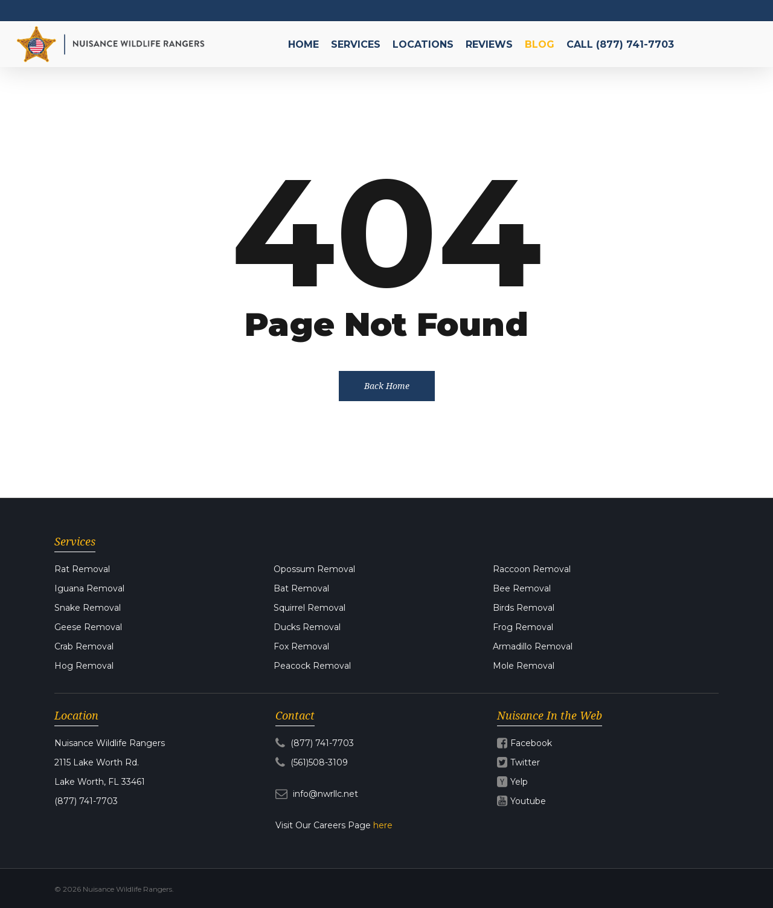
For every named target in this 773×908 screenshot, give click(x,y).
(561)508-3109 (311, 762)
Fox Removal (301, 646)
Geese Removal (88, 627)
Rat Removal (82, 569)
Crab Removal (84, 646)
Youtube (528, 801)
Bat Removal (301, 588)
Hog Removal (84, 665)
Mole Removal (523, 665)
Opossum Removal (314, 569)
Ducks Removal (307, 627)
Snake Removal (87, 607)
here (383, 825)
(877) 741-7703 (314, 743)
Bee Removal (522, 588)
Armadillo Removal (533, 646)
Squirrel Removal (309, 607)
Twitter (525, 762)
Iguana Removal (89, 588)
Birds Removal (523, 607)
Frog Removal (523, 627)
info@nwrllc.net (316, 793)
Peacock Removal (312, 665)
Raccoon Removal (532, 569)
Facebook (531, 743)
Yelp (519, 781)
